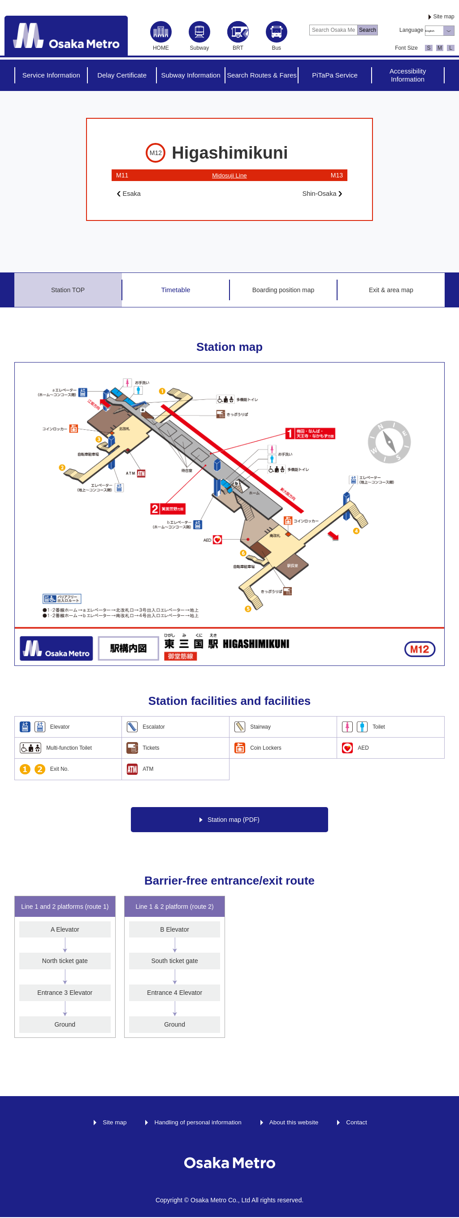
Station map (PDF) (229, 820)
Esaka (130, 194)
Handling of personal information (197, 1122)
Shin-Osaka (320, 194)
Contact (359, 1122)
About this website (295, 1122)
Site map (443, 16)
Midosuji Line (229, 175)
